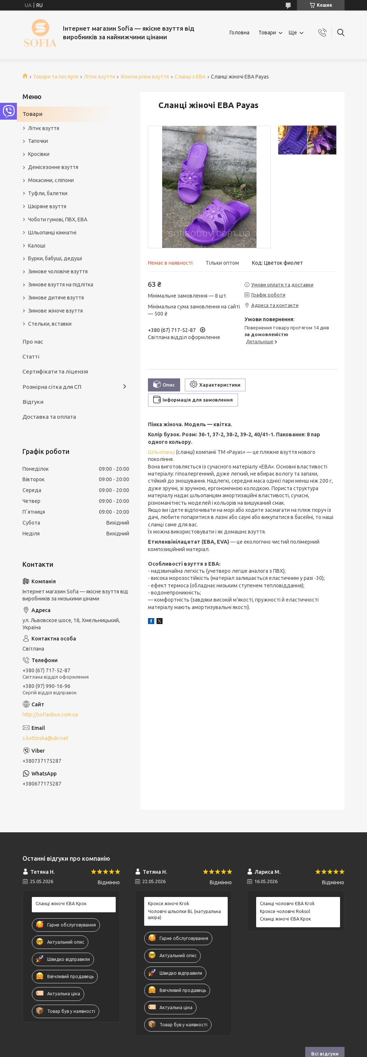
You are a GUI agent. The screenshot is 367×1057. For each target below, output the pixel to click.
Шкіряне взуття (47, 206)
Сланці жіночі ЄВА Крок (61, 903)
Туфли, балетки (47, 193)
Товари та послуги (55, 77)
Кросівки (38, 154)
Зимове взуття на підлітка (60, 285)
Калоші (36, 246)
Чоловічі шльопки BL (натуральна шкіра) (184, 914)
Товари (267, 33)
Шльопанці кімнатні (52, 233)
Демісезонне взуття (53, 167)
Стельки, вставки (50, 324)
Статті (30, 356)
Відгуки (32, 402)
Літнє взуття (99, 77)
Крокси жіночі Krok (168, 903)
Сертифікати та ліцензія (55, 371)
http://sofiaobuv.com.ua (50, 715)
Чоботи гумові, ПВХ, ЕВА (57, 219)
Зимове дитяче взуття (56, 298)
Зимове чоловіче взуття (58, 271)
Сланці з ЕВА (190, 77)
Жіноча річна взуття (144, 77)
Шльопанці (161, 452)
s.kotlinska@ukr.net (45, 738)
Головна (239, 33)
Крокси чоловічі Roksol (285, 911)
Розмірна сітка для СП (51, 387)
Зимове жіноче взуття (55, 311)
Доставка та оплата (49, 417)
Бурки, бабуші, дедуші (55, 258)
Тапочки (38, 141)
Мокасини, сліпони (51, 180)
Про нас (32, 341)
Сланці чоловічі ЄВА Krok (287, 903)
